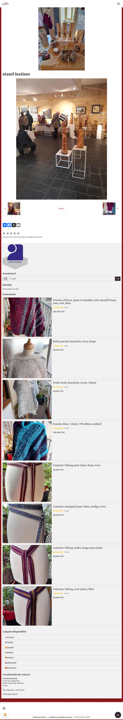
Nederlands (10, 663)
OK (117, 279)
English (9, 642)
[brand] (6, 4)
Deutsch (9, 657)
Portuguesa (10, 668)
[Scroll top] (118, 715)
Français (9, 637)
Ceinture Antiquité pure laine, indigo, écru (79, 506)
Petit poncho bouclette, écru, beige (74, 341)
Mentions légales (39, 717)
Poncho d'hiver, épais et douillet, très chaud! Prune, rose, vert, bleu (85, 302)
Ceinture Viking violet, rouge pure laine (78, 547)
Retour (61, 209)
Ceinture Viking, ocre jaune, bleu (73, 589)
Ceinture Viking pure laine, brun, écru (76, 465)
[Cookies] (5, 715)
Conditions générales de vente (60, 717)
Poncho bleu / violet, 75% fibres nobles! (77, 424)
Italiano (9, 652)
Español (9, 647)
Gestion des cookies (82, 717)
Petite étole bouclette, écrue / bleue (74, 382)
